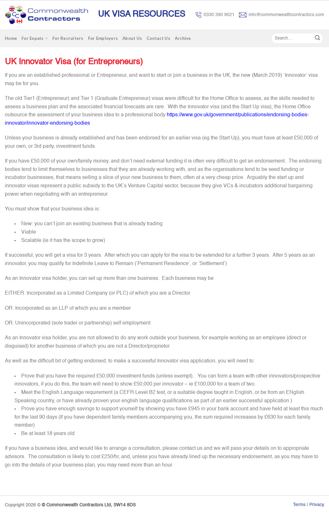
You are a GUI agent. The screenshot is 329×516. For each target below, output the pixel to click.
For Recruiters (68, 38)
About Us (132, 38)
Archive (183, 38)
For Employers (103, 38)
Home (11, 38)
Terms (299, 505)
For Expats (35, 38)
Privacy (316, 505)
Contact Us (158, 38)
